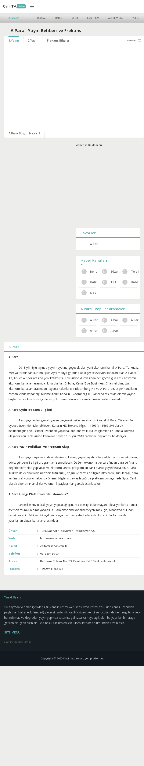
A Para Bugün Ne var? (24, 133)
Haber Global (130, 282)
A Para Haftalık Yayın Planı (130, 320)
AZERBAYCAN (115, 17)
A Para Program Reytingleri (90, 330)
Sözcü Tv (110, 271)
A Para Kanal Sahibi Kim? (110, 330)
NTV (89, 292)
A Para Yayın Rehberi (110, 320)
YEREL (135, 17)
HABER (58, 17)
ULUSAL (41, 17)
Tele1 (130, 271)
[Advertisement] (104, 186)
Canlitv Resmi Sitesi (17, 642)
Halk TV (90, 282)
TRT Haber (110, 282)
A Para (94, 244)
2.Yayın (33, 40)
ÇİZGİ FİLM (93, 17)
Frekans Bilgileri (58, 40)
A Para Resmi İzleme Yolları (90, 320)
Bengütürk (90, 271)
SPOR (75, 17)
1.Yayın (13, 40)
